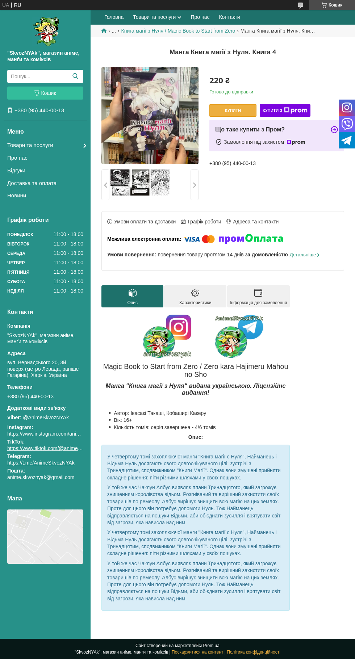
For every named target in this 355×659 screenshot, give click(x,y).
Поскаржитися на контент (197, 652)
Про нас (17, 158)
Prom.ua (211, 645)
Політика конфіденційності (253, 652)
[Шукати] (75, 76)
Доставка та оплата (32, 183)
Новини (16, 195)
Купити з (285, 110)
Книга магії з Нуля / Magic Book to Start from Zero (178, 30)
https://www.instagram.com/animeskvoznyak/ (57, 434)
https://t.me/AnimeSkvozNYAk (41, 463)
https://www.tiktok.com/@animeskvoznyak (54, 448)
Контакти (229, 17)
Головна (114, 17)
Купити (233, 110)
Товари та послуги (30, 145)
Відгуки (16, 170)
